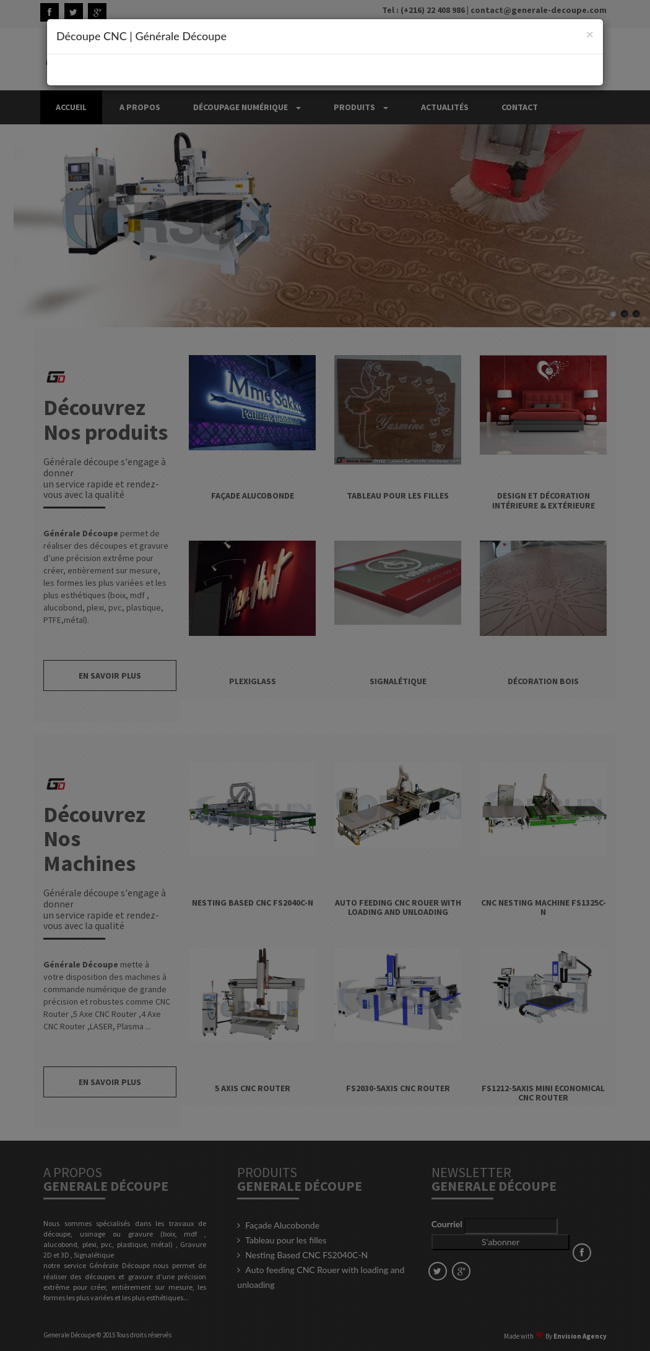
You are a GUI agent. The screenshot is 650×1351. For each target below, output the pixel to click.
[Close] (590, 33)
